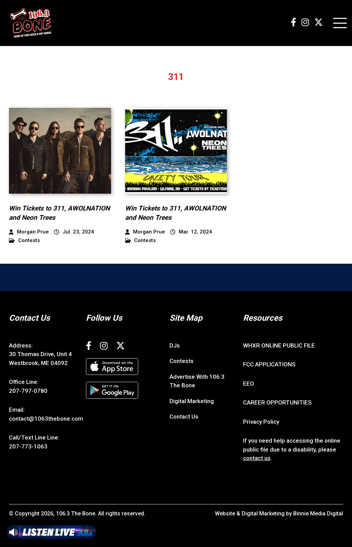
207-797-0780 (28, 390)
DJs (174, 345)
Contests (24, 240)
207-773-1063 (28, 446)
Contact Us (183, 416)
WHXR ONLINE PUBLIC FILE (279, 345)
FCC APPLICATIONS (269, 364)
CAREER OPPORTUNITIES (277, 402)
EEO (248, 383)
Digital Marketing (191, 401)
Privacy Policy (261, 421)
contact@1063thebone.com (46, 418)
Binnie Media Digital (318, 513)
